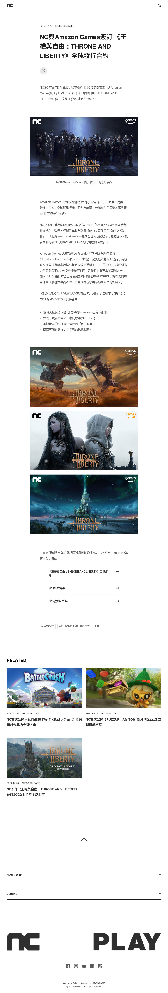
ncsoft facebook (68, 966)
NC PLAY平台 (84, 588)
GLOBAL (84, 894)
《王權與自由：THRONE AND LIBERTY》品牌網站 (84, 573)
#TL (97, 626)
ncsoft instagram (76, 966)
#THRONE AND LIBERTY (74, 626)
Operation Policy (70, 983)
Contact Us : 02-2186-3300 (93, 983)
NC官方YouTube (84, 601)
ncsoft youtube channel (84, 966)
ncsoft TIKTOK (100, 966)
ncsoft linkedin (92, 966)
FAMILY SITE (84, 875)
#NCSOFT (47, 626)
